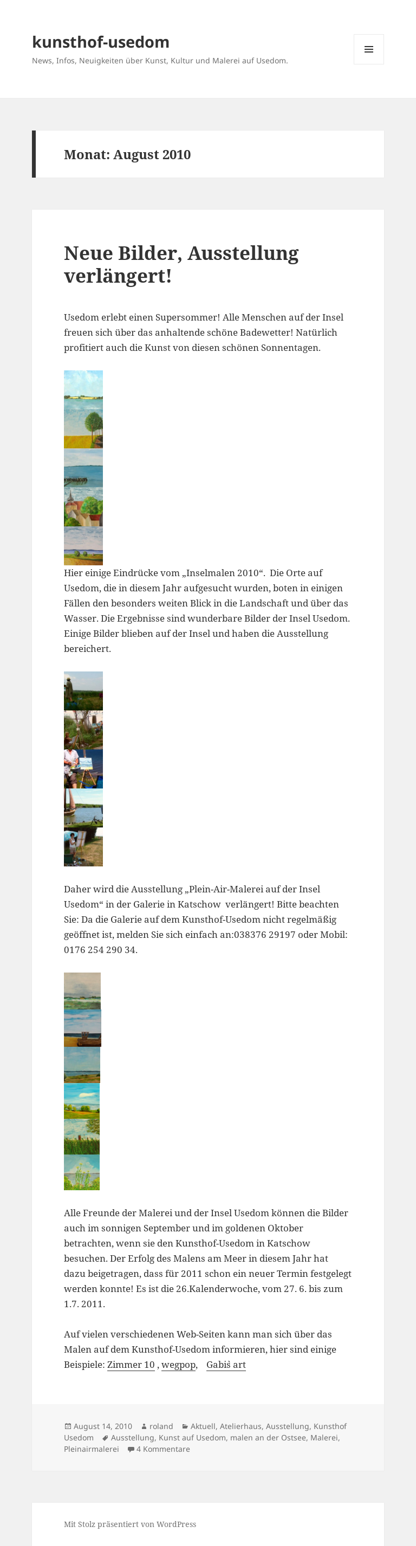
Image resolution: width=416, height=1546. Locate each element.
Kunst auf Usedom (192, 1437)
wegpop (178, 1364)
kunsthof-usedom (101, 41)
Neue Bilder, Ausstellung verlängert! (181, 264)
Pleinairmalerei (91, 1449)
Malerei (324, 1437)
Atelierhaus (241, 1426)
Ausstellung (287, 1426)
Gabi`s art (226, 1364)
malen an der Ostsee (268, 1437)
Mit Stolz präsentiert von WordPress (130, 1524)
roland (161, 1426)
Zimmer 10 (131, 1364)
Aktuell (203, 1426)
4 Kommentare (163, 1449)
